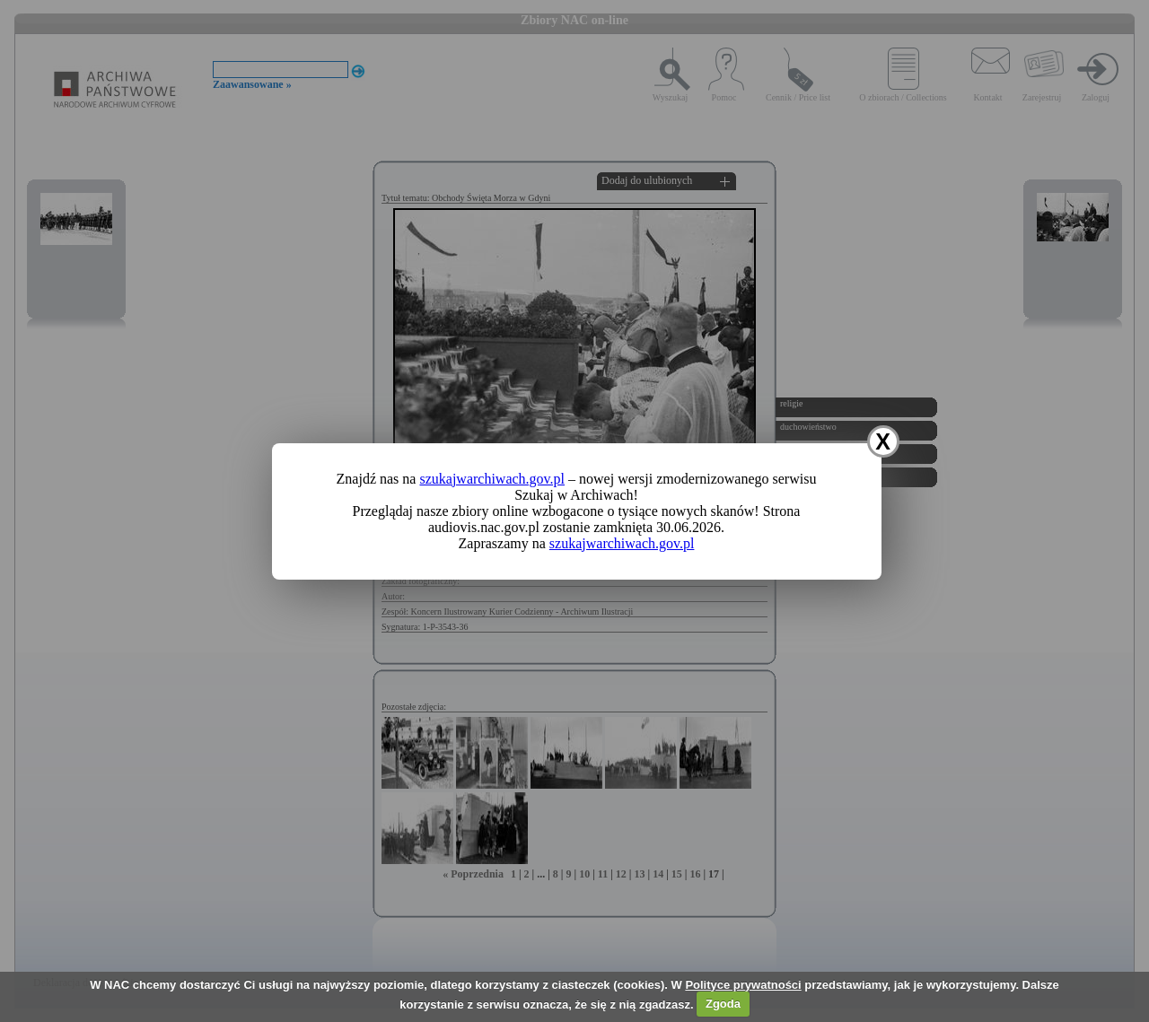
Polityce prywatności (743, 984)
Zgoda (723, 1003)
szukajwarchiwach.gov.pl (492, 478)
